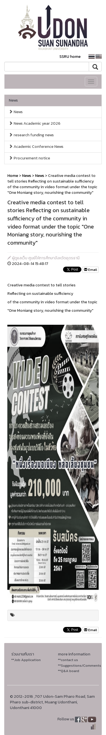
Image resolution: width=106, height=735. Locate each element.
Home (12, 176)
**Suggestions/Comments (79, 665)
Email (90, 269)
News (13, 100)
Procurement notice (29, 158)
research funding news (31, 135)
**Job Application (26, 659)
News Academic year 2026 (34, 123)
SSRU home (70, 57)
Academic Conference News (36, 147)
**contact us (68, 659)
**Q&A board (68, 670)
